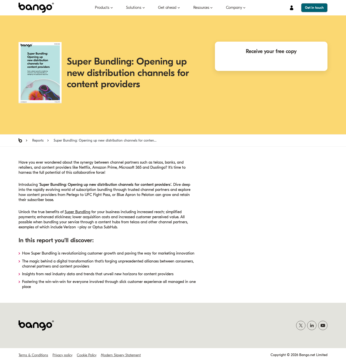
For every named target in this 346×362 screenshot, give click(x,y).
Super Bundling (77, 212)
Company (234, 7)
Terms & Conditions (33, 355)
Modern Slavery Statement (121, 355)
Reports (37, 140)
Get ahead (167, 7)
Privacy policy (62, 355)
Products (102, 7)
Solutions (133, 7)
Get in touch (314, 8)
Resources (201, 7)
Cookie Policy (86, 355)
